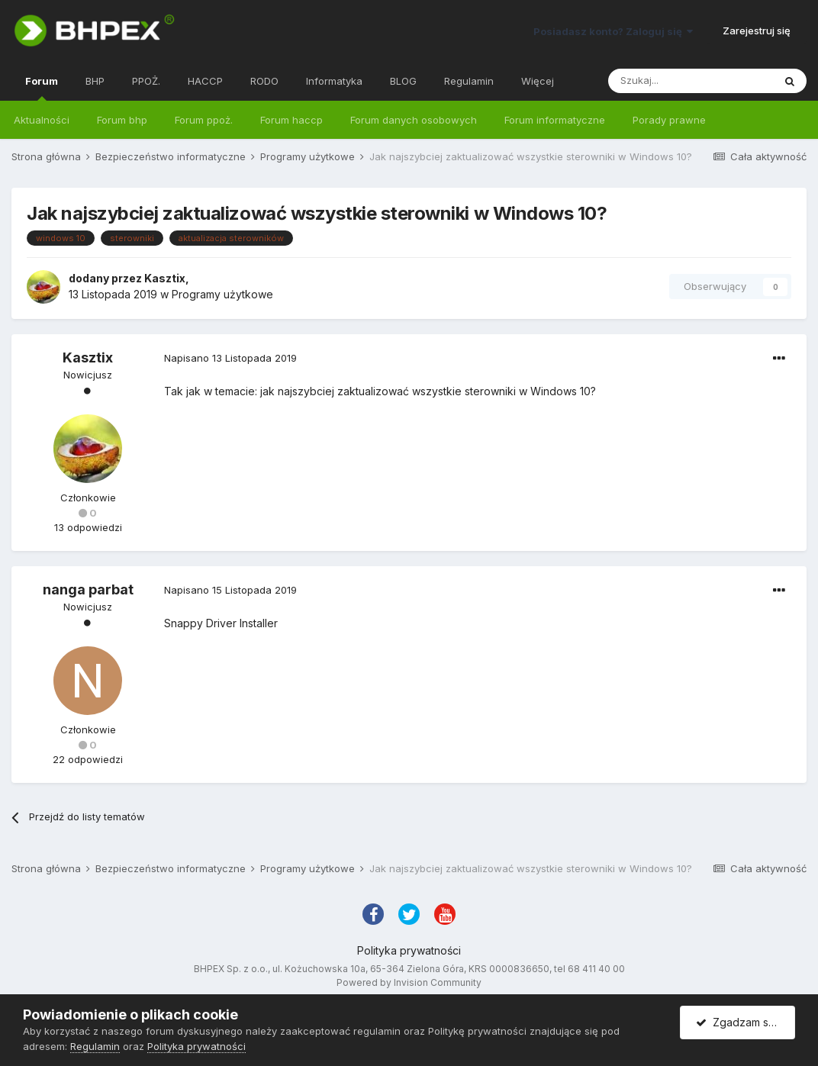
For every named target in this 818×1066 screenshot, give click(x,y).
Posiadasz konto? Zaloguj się (613, 31)
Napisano (230, 358)
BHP (95, 81)
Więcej (537, 81)
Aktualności (41, 120)
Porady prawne (669, 120)
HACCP (205, 81)
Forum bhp (122, 120)
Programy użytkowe (222, 294)
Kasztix (164, 278)
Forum (41, 88)
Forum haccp (291, 120)
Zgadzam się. (737, 1022)
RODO (264, 81)
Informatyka (334, 81)
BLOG (403, 81)
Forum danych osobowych (413, 120)
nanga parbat (88, 589)
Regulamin (469, 81)
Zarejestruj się (757, 30)
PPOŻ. (146, 81)
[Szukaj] (690, 81)
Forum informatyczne (554, 120)
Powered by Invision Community (409, 982)
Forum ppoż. (204, 120)
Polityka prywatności (409, 950)
